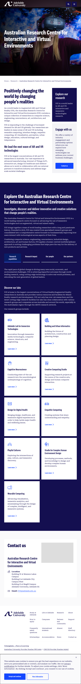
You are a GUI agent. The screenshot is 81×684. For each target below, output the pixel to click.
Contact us (64, 166)
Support (71, 619)
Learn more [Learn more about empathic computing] (48, 424)
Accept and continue (15, 676)
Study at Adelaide (33, 614)
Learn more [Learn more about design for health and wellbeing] (11, 429)
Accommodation (48, 637)
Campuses (46, 619)
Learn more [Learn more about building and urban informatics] (48, 343)
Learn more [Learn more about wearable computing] (11, 516)
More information (37, 676)
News (59, 637)
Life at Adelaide (48, 613)
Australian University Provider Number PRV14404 (22, 649)
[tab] (12, 258)
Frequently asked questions (34, 630)
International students (47, 629)
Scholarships (34, 637)
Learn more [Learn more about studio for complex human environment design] (48, 473)
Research (60, 613)
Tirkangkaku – (16, 646)
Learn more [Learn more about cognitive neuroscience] (11, 386)
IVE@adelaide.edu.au (27, 591)
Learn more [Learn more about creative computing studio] (48, 389)
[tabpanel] (40, 395)
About (70, 613)
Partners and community (61, 621)
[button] (76, 657)
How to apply (32, 620)
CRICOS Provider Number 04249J (56, 649)
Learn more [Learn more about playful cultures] (11, 467)
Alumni (59, 628)
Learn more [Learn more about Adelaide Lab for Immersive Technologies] (11, 349)
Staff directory (71, 629)
